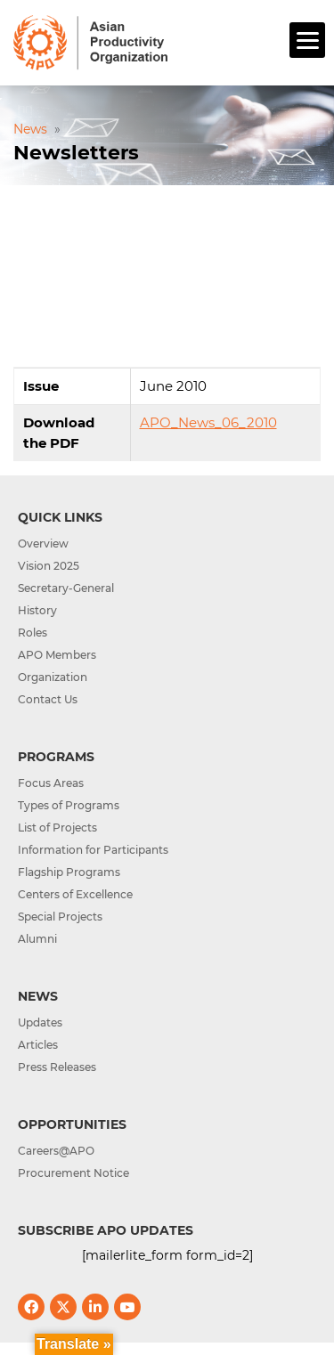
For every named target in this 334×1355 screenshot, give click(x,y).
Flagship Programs (69, 872)
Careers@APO (56, 1150)
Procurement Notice (73, 1173)
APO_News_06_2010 (208, 422)
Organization (52, 677)
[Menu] (307, 40)
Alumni (37, 938)
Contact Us (47, 699)
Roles (32, 632)
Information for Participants (93, 849)
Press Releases (57, 1067)
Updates (40, 1022)
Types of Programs (68, 805)
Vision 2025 (48, 565)
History (37, 610)
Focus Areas (51, 783)
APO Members (57, 654)
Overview (43, 543)
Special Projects (60, 916)
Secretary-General (66, 588)
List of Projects (57, 827)
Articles (38, 1044)
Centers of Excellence (75, 894)
